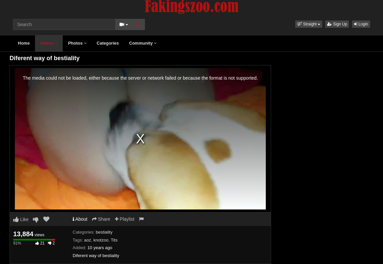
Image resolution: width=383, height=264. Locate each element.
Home (24, 43)
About (80, 219)
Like (21, 219)
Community (143, 43)
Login (361, 24)
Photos (77, 43)
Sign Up (337, 24)
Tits (114, 240)
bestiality (104, 232)
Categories (108, 43)
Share (101, 219)
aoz (87, 240)
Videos (49, 43)
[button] (308, 24)
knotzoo (101, 240)
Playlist (124, 219)
